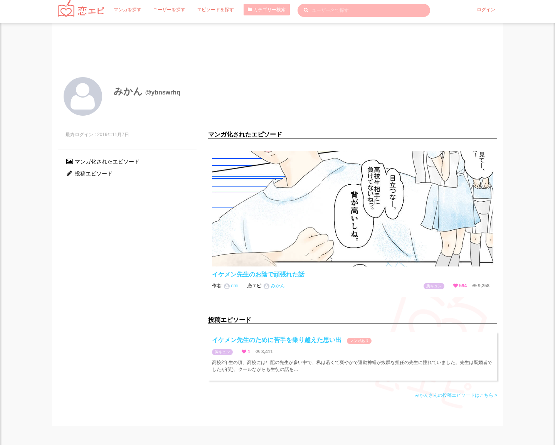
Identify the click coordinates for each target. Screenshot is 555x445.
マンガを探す (127, 9)
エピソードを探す (215, 9)
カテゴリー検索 (267, 9)
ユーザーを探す (169, 9)
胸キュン (434, 286)
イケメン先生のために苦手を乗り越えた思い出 (292, 340)
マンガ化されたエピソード (103, 161)
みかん (274, 285)
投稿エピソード (89, 173)
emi (232, 285)
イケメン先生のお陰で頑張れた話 (258, 274)
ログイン (486, 9)
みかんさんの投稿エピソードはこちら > (456, 395)
